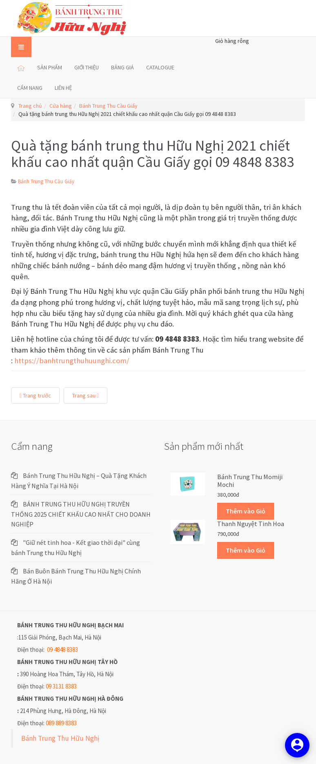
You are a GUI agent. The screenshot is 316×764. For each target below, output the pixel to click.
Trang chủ (30, 105)
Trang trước (35, 395)
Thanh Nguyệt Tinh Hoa (250, 524)
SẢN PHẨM (49, 67)
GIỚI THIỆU (86, 67)
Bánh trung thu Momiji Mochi (250, 481)
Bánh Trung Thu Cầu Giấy (108, 105)
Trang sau (85, 395)
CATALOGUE (160, 67)
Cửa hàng (60, 105)
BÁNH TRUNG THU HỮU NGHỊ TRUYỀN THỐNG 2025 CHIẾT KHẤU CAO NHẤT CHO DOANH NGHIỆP (81, 514)
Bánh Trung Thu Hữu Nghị (60, 738)
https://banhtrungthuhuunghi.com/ (71, 360)
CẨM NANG (29, 87)
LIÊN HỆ (63, 87)
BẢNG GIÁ (122, 67)
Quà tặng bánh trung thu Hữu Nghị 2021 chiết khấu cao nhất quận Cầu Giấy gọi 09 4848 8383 (152, 153)
